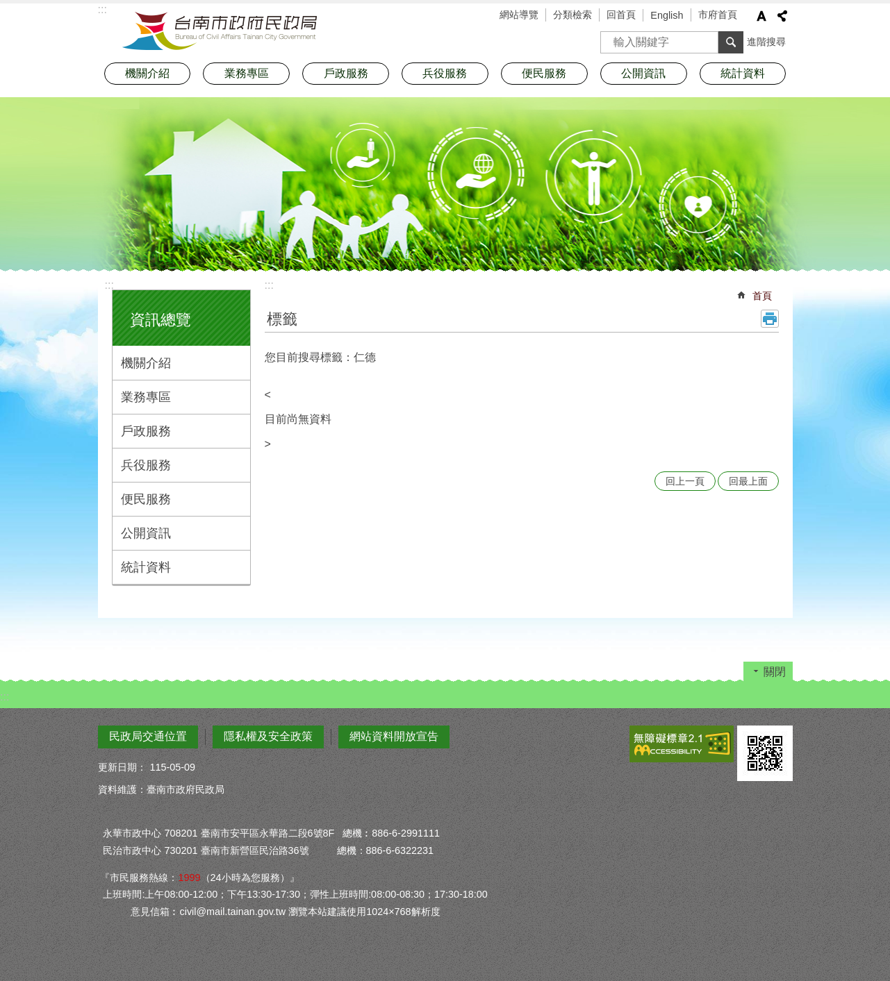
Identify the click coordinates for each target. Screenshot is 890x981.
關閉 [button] (775, 672)
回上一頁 (685, 481)
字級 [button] (761, 16)
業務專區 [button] (246, 73)
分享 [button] (782, 16)
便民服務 (146, 499)
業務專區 (146, 397)
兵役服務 (146, 465)
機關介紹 (146, 363)
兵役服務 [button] (444, 73)
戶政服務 (146, 431)
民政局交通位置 (148, 736)
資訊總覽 (160, 319)
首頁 (762, 295)
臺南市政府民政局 (219, 31)
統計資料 (146, 567)
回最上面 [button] (748, 481)
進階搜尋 (766, 41)
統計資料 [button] (742, 73)
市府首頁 (717, 14)
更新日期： (122, 767)
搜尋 (611, 38)
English (666, 15)
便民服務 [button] (544, 73)
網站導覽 (519, 14)
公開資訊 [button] (643, 73)
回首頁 (621, 14)
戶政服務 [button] (346, 73)
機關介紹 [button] (147, 73)
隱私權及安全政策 (268, 736)
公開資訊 (146, 533)
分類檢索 (572, 14)
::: (109, 285)
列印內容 (770, 319)
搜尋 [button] (730, 42)
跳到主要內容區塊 (7, 7)
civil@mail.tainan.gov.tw (232, 911)
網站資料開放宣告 (393, 736)
